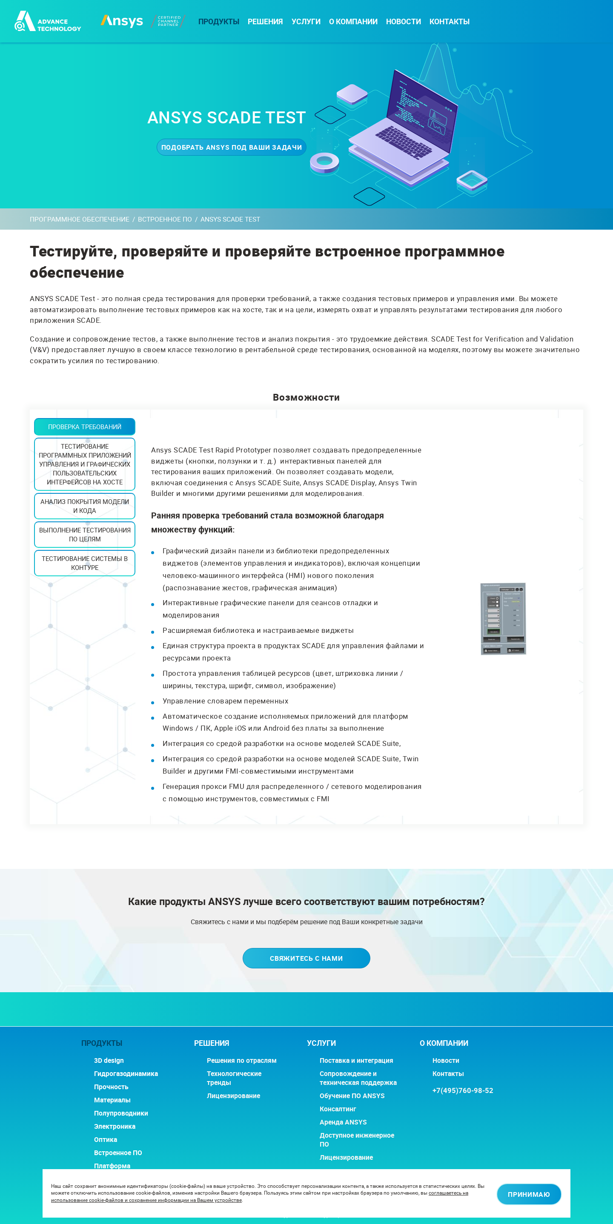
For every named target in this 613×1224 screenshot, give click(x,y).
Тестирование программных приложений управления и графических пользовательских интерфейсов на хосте (85, 464)
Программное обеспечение (79, 219)
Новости (403, 21)
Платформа (112, 1165)
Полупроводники (121, 1113)
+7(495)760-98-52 (463, 1090)
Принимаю (523, 1193)
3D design (109, 1060)
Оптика (105, 1139)
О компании (353, 21)
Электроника (114, 1126)
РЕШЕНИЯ (265, 21)
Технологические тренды (234, 1078)
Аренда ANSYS (343, 1122)
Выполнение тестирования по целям (85, 534)
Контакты (450, 21)
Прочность (111, 1086)
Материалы (112, 1100)
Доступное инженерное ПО (357, 1140)
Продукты (218, 21)
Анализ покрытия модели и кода (84, 506)
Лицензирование (233, 1095)
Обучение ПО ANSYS (352, 1095)
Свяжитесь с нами (306, 958)
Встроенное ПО (165, 219)
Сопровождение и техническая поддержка (358, 1078)
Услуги (306, 21)
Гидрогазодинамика (126, 1073)
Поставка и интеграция (356, 1060)
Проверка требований (84, 426)
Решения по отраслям (242, 1060)
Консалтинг (338, 1108)
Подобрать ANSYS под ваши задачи (227, 147)
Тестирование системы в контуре (85, 563)
